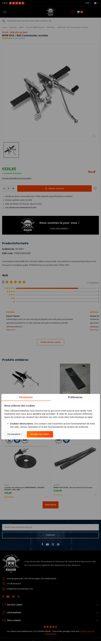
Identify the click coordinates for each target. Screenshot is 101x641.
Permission (26, 397)
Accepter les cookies (39, 434)
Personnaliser (14, 434)
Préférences (75, 397)
